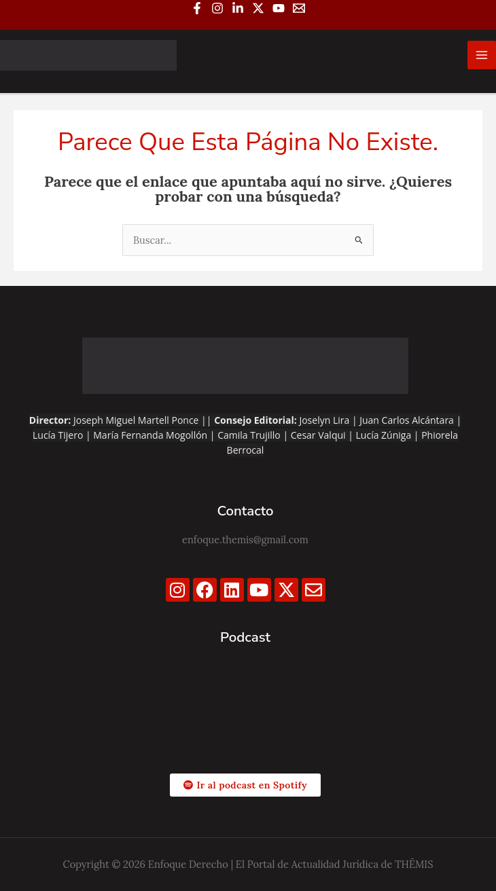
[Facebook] (197, 8)
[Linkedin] (238, 8)
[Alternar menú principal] (481, 55)
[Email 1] (299, 8)
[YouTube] (278, 8)
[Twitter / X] (258, 8)
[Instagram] (217, 8)
